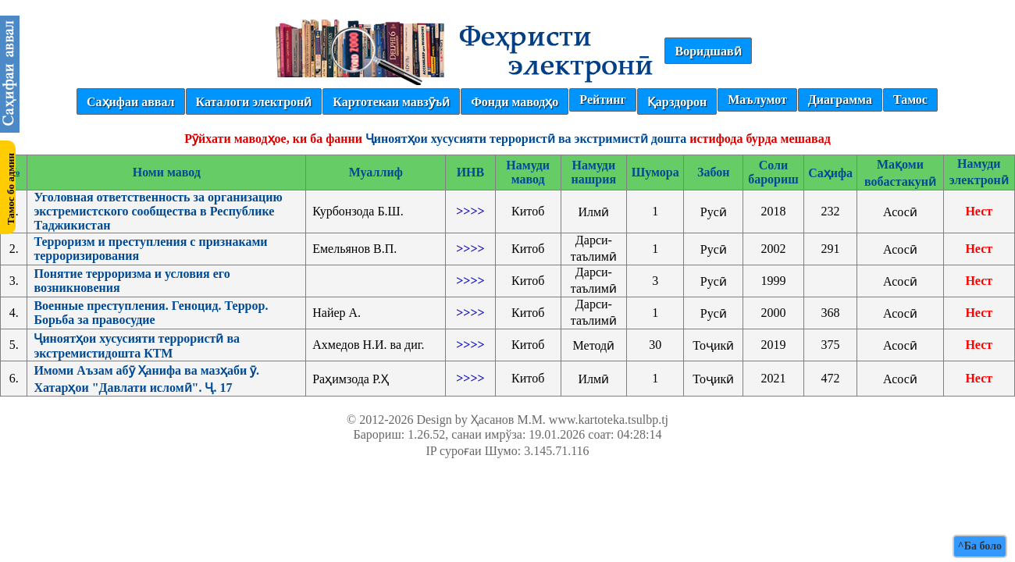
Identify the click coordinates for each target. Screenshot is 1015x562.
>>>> (470, 211)
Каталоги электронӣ (254, 101)
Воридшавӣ (708, 51)
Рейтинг (602, 99)
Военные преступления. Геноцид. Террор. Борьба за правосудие (151, 312)
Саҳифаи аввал (130, 101)
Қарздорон (677, 101)
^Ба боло (980, 546)
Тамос (910, 99)
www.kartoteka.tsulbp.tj (608, 419)
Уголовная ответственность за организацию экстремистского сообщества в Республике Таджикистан (158, 211)
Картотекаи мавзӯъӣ (391, 101)
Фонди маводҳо (514, 101)
